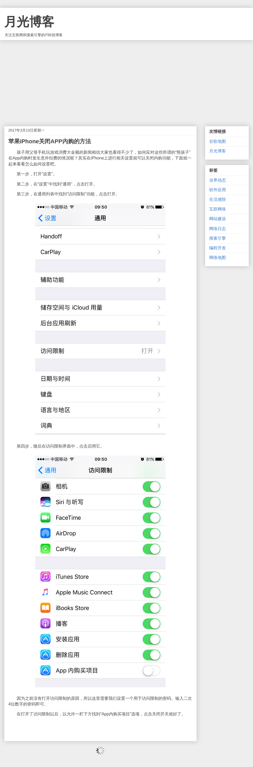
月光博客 (29, 22)
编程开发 (217, 248)
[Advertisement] (126, 79)
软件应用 (217, 190)
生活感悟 (217, 199)
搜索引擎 (217, 238)
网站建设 (217, 219)
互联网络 (217, 209)
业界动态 (217, 180)
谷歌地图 (217, 141)
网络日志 (217, 228)
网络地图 (217, 257)
